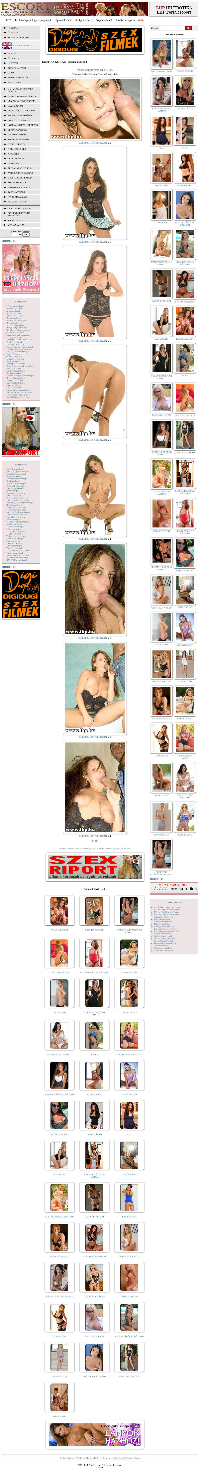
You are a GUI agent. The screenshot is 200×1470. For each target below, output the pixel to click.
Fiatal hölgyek (17, 149)
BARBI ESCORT (129, 972)
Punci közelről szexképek (17, 500)
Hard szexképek (13, 361)
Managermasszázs (19, 187)
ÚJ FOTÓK (13, 63)
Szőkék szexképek (14, 524)
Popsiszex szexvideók (163, 941)
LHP (8, 20)
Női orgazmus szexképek (17, 478)
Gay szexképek (13, 354)
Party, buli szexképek (15, 486)
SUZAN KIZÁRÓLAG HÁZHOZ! (94, 1013)
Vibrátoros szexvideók (164, 950)
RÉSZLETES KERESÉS (19, 37)
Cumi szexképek (13, 337)
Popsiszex (13, 154)
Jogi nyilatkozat (67, 1458)
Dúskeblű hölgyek (19, 120)
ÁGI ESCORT (59, 1174)
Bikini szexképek (14, 318)
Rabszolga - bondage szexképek (20, 502)
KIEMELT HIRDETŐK (18, 77)
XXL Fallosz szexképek (16, 560)
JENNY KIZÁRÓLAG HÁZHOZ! (59, 1094)
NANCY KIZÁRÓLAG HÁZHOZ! (161, 263)
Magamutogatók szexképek (18, 390)
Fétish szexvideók (162, 919)
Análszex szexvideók (163, 917)
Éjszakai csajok (17, 182)
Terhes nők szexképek (16, 536)
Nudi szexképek (13, 481)
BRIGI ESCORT (184, 835)
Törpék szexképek (14, 545)
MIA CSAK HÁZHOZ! (161, 71)
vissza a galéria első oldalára (118, 848)
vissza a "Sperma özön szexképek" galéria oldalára (81, 848)
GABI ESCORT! (184, 108)
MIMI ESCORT (161, 222)
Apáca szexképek (14, 313)
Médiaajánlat (134, 1458)
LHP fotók (14, 163)
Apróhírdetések (63, 20)
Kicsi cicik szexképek (16, 378)
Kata (129, 1134)
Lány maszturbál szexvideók (166, 931)
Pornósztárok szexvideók (165, 943)
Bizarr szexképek (14, 323)
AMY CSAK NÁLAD (59, 1256)
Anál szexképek (13, 311)
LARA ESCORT (129, 1216)
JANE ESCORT (129, 1174)
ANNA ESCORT (184, 185)
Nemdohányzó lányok (21, 101)
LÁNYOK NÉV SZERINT (20, 208)
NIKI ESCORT (59, 1012)
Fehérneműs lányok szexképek (19, 347)
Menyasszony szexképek (17, 395)
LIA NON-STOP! (59, 1376)
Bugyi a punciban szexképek (19, 330)
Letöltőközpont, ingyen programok (33, 20)
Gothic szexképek (14, 356)
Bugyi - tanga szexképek (17, 327)
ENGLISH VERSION (22, 45)
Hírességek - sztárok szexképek (20, 366)
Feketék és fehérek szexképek (19, 349)
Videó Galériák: (173, 902)
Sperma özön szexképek (17, 514)
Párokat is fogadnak (20, 173)
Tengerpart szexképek (16, 533)
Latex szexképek (13, 385)
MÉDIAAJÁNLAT (16, 225)
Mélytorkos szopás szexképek (19, 392)
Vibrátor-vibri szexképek (17, 557)
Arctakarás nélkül (20, 168)
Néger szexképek (13, 476)
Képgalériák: (21, 301)
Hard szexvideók (161, 924)
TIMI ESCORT (59, 1416)
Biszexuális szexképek (16, 320)
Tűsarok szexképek (14, 553)
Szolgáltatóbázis (83, 20)
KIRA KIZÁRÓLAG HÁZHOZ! (129, 1336)
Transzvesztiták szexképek (18, 550)
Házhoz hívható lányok (22, 96)
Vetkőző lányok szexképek (18, 555)
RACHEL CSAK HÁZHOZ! (59, 1054)
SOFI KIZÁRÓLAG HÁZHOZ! (59, 1216)
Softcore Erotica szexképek (18, 512)
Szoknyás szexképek (15, 526)
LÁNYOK (12, 53)
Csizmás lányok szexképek (18, 335)
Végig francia (16, 158)
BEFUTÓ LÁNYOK (17, 68)
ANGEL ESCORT (94, 1094)
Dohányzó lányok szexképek (19, 339)
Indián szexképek (14, 368)
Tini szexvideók (161, 945)
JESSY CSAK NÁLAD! (129, 1256)
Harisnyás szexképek (15, 363)
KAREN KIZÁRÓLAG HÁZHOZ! (94, 1175)
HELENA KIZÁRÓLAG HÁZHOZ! (161, 568)
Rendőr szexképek (14, 505)
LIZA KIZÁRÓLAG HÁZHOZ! (94, 972)
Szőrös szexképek (14, 529)
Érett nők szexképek (15, 344)
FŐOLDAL (13, 28)
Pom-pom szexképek (15, 493)
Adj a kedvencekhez (104, 1458)
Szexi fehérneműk (18, 139)
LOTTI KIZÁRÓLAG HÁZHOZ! (94, 1376)
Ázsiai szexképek (14, 315)
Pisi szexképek (12, 490)
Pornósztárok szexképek (17, 498)
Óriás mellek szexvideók (165, 938)
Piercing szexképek (14, 488)
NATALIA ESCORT (59, 1134)
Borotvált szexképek (15, 325)
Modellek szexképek (15, 469)
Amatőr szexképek (14, 308)
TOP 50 (11, 72)
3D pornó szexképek (15, 306)
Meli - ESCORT (161, 795)
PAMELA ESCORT (59, 930)
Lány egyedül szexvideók (165, 929)
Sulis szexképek (13, 519)
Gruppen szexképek (15, 359)
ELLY (185, 147)
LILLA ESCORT (129, 1012)
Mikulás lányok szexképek (18, 397)
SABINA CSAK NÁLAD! (129, 1054)
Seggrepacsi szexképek (16, 507)
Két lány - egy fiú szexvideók (167, 914)
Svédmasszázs (16, 192)
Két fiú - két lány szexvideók (166, 912)
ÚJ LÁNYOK (14, 58)
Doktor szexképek (14, 342)
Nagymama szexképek (16, 474)
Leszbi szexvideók (162, 933)
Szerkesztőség (120, 1458)
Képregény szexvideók (164, 926)
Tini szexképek (13, 541)
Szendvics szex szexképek (17, 521)
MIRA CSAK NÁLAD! (129, 1376)
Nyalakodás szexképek (16, 483)
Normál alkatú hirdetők (23, 125)
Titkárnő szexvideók (163, 948)
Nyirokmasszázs (18, 197)
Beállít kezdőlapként (85, 1458)
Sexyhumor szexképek (16, 510)
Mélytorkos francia (20, 177)
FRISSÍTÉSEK (14, 82)
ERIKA (94, 1054)
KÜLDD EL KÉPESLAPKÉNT (93, 143)
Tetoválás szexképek (15, 538)
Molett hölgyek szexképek (18, 471)
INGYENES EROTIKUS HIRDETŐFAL (19, 214)
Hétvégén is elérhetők (21, 110)
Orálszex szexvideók (163, 936)
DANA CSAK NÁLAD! (94, 1296)
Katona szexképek (14, 373)
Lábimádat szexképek (16, 383)
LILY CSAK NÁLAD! (60, 972)
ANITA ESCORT (129, 1094)
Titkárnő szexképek (15, 543)
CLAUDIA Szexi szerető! (94, 1256)
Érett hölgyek (17, 144)
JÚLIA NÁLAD (94, 1134)
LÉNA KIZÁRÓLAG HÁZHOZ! (59, 1296)
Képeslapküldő (104, 20)
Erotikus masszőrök (20, 115)
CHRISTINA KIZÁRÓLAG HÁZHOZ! (129, 931)
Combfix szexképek (15, 332)
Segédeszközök (17, 134)
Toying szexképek (14, 548)
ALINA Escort (59, 1336)
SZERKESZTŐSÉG (17, 220)
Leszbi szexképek (14, 387)
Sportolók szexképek (15, 517)
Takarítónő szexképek (16, 531)
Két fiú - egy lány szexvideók (167, 909)
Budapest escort (18, 201)
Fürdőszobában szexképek (18, 351)
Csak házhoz (15, 106)
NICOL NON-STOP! (94, 1336)
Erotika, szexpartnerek (127, 20)
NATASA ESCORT (129, 1296)
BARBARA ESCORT (94, 1216)
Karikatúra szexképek (16, 371)
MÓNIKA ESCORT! (94, 930)
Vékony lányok (17, 130)
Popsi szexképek (13, 495)
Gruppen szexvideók (163, 921)
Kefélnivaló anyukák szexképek (20, 375)
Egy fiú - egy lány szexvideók (167, 907)
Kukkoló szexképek (15, 380)
